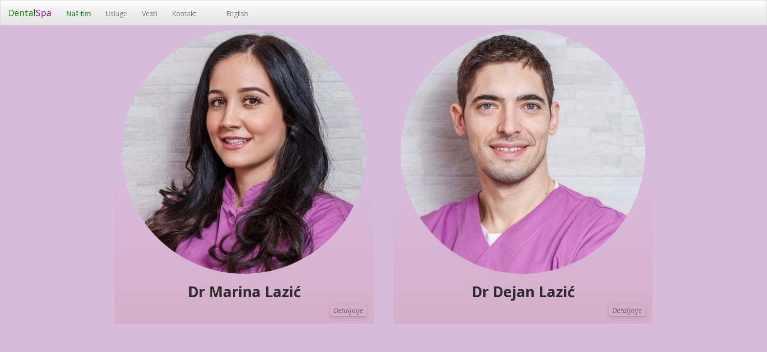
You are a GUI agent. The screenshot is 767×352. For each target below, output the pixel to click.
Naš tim (78, 13)
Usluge (116, 13)
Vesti (149, 13)
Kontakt (184, 13)
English (229, 13)
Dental (29, 13)
